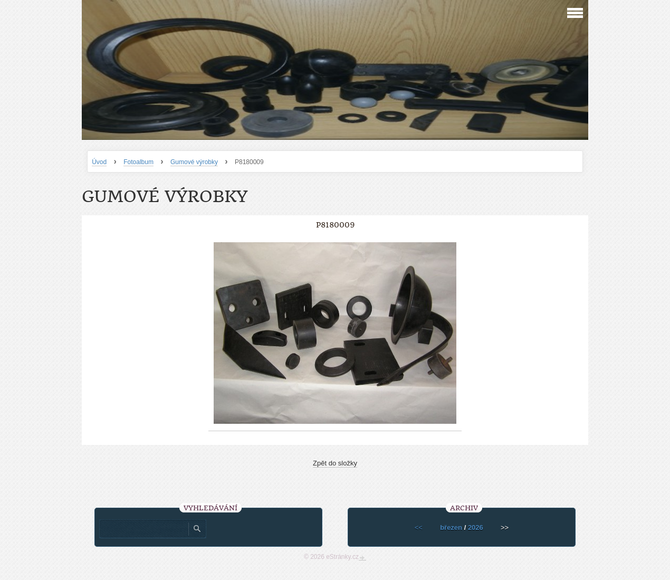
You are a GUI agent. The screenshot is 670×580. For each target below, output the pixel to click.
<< (419, 527)
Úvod (99, 162)
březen (451, 527)
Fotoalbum (138, 162)
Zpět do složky (335, 463)
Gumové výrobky (194, 162)
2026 (475, 527)
